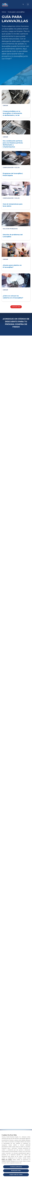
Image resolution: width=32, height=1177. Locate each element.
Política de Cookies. (7, 1160)
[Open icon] (23, 4)
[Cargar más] (16, 306)
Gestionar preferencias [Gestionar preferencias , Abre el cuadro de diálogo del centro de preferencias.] (16, 1167)
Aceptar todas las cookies (16, 1175)
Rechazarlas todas (16, 1171)
